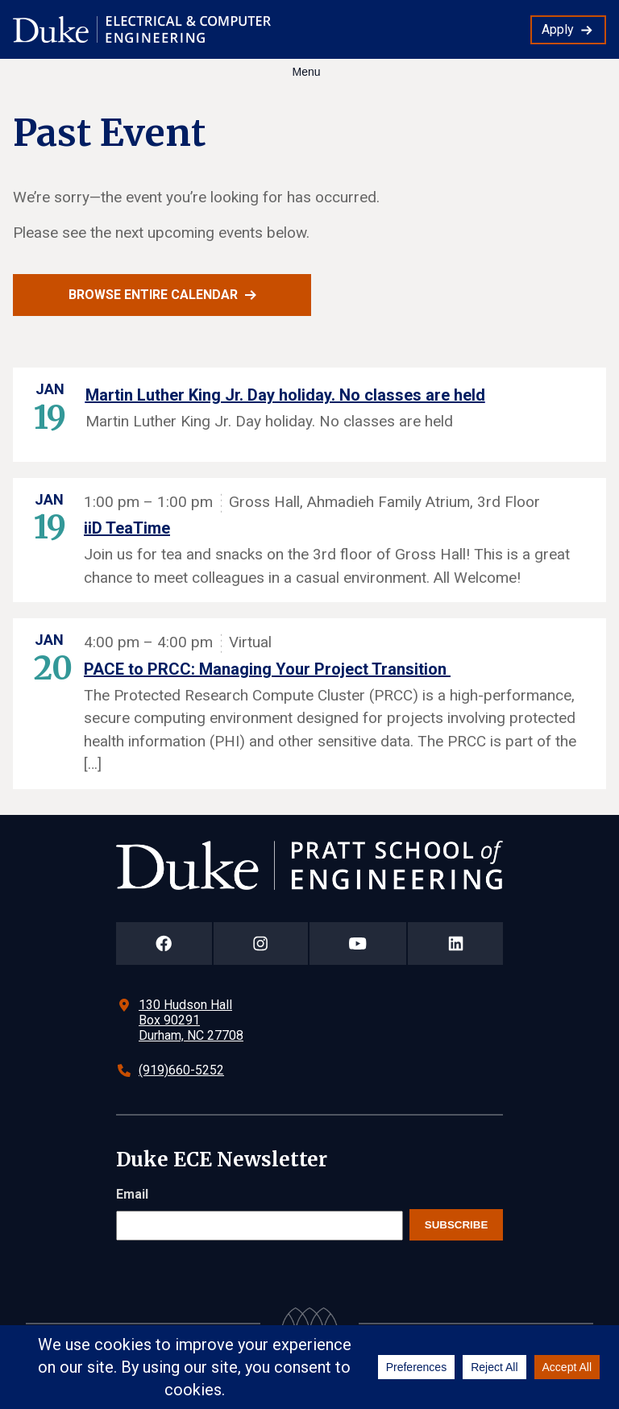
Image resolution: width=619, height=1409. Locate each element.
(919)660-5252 (181, 1070)
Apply (558, 29)
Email (132, 1194)
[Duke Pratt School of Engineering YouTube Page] (358, 943)
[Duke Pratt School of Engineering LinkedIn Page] (455, 943)
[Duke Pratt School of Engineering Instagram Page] (261, 943)
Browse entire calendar (153, 294)
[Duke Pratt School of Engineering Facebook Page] (164, 943)
